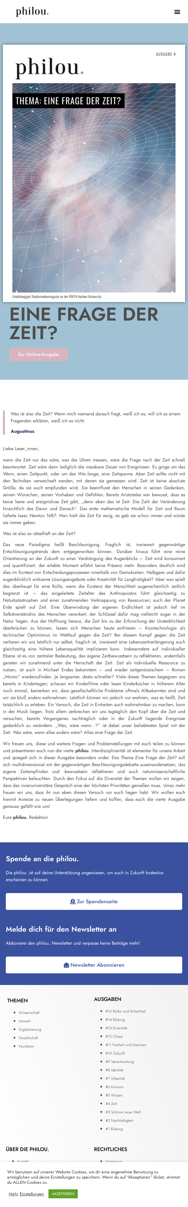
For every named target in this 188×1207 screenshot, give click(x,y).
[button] (177, 12)
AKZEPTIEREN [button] (63, 1194)
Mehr (13, 1194)
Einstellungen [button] (32, 1194)
